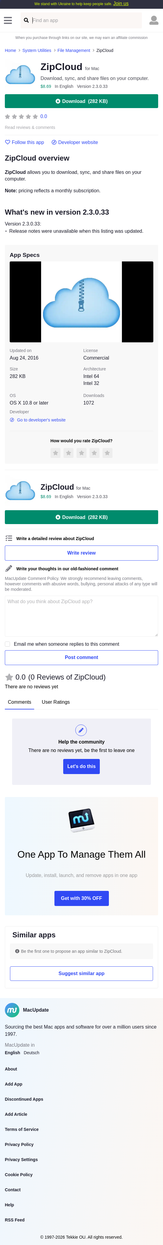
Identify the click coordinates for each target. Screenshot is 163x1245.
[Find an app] (26, 20)
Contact (13, 1189)
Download (81, 101)
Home (10, 50)
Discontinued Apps (24, 1099)
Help (9, 1205)
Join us (121, 3)
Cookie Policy (19, 1174)
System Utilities (36, 50)
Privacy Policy (19, 1144)
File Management (73, 50)
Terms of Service (22, 1129)
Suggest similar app (81, 973)
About (11, 1069)
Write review (81, 553)
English (12, 1053)
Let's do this (81, 766)
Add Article (16, 1114)
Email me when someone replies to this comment (66, 644)
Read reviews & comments (30, 127)
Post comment (81, 657)
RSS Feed (14, 1220)
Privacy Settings (21, 1159)
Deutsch (31, 1053)
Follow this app (24, 142)
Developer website (74, 142)
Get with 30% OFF (81, 898)
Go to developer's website (38, 420)
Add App (13, 1084)
